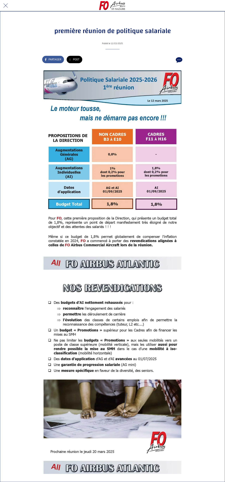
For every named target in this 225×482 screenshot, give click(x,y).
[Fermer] (6, 6)
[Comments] (178, 60)
